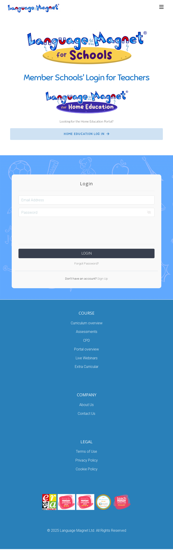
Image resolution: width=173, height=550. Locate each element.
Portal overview (86, 349)
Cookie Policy (87, 469)
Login (87, 253)
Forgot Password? (86, 263)
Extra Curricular (86, 366)
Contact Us (86, 413)
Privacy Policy (86, 460)
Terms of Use (86, 451)
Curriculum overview (86, 323)
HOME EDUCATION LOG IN (86, 134)
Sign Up (102, 278)
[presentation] (86, 229)
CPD (86, 340)
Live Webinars (87, 358)
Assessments (86, 332)
